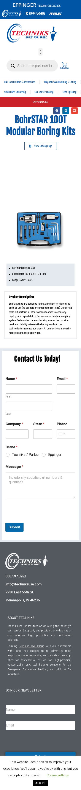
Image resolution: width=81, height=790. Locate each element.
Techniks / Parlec (25, 455)
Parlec (18, 651)
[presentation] (38, 520)
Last (8, 414)
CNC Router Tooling (44, 92)
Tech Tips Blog (69, 92)
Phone (62, 424)
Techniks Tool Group (31, 646)
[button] (40, 52)
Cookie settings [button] (58, 775)
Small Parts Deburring (15, 92)
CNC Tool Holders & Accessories (19, 82)
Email (62, 379)
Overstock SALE (40, 102)
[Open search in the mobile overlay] (32, 66)
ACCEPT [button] (40, 783)
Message (14, 467)
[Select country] (61, 434)
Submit (14, 527)
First (8, 396)
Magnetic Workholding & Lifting (60, 82)
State (38, 424)
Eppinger (54, 455)
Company (14, 424)
